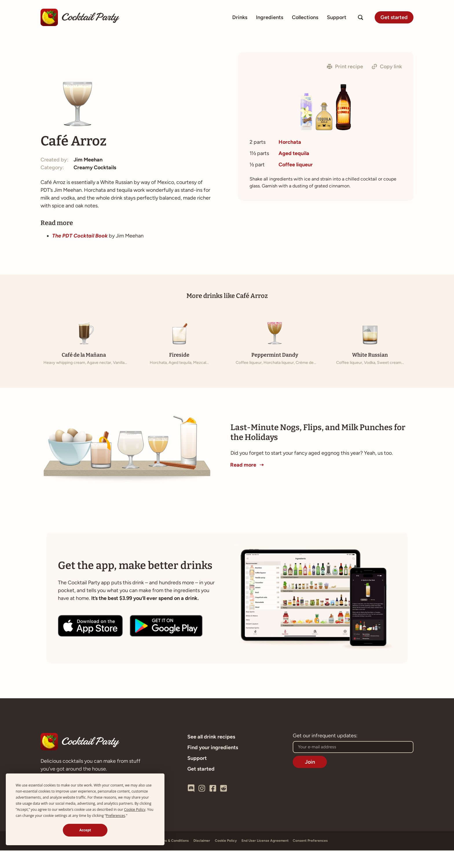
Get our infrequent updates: (325, 736)
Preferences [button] (115, 815)
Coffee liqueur (296, 164)
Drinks (239, 17)
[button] (345, 66)
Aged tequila (294, 153)
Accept (85, 830)
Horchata (290, 142)
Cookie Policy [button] (134, 809)
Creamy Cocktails (95, 168)
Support (336, 17)
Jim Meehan (88, 160)
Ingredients (269, 17)
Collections (305, 17)
